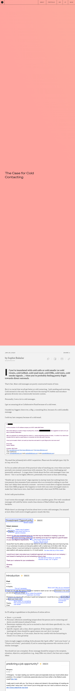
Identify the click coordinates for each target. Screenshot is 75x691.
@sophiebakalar (10, 360)
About (42, 2)
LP (65, 2)
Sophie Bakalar (16, 358)
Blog (71, 2)
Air (60, 2)
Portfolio (51, 2)
